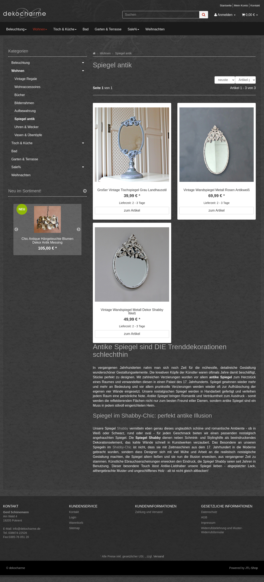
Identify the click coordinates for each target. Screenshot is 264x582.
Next (79, 229)
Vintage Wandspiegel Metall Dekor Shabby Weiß (132, 311)
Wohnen (40, 29)
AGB (204, 517)
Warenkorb (76, 522)
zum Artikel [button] (132, 210)
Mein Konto (241, 5)
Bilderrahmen (24, 103)
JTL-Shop (251, 568)
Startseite (226, 5)
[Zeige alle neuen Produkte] (85, 191)
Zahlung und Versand (149, 512)
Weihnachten (155, 29)
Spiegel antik (24, 119)
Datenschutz (209, 512)
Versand (158, 556)
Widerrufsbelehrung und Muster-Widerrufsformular (222, 530)
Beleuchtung (16, 29)
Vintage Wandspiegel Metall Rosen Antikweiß (216, 190)
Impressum (208, 522)
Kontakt (255, 5)
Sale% (133, 29)
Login (72, 517)
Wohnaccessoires (27, 87)
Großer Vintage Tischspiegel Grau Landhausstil (132, 190)
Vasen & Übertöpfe (28, 135)
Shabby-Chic (122, 447)
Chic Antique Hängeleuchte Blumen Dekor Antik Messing (47, 240)
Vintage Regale (25, 79)
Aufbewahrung (25, 111)
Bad (85, 29)
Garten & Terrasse (108, 29)
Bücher (19, 95)
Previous (16, 229)
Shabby (122, 428)
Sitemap (74, 528)
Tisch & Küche (65, 29)
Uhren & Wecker (26, 127)
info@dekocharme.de (26, 528)
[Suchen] (160, 14)
